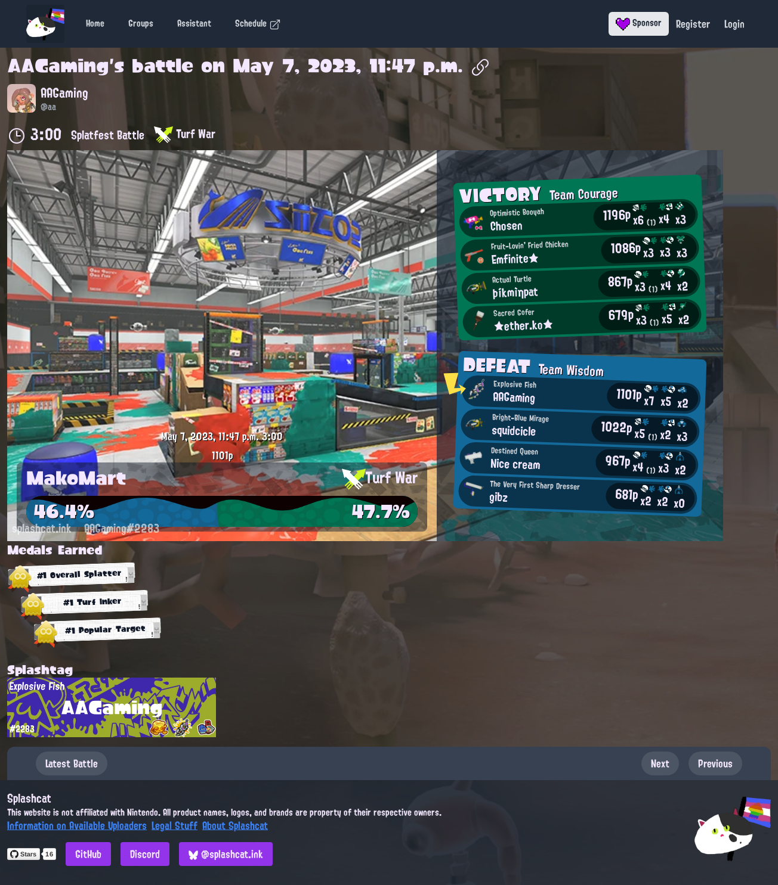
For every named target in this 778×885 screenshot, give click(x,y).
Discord (145, 854)
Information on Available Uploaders (77, 825)
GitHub (88, 854)
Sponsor (639, 22)
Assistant (194, 23)
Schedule (258, 23)
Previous (715, 763)
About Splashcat (235, 825)
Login (734, 23)
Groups (140, 23)
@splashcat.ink (226, 854)
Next (660, 763)
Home (95, 23)
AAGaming (58, 65)
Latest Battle (71, 763)
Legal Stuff (174, 825)
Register (693, 23)
